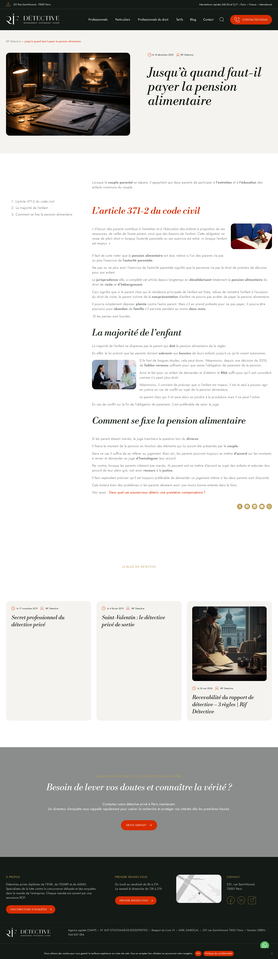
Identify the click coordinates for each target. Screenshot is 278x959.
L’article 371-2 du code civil (34, 201)
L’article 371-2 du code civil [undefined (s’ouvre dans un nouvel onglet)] (146, 211)
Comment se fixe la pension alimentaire (44, 214)
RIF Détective (13, 41)
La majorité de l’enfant (32, 207)
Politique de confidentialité (218, 953)
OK (198, 953)
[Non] (271, 953)
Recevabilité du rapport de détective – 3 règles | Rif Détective (223, 704)
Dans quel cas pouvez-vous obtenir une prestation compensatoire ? (157, 492)
